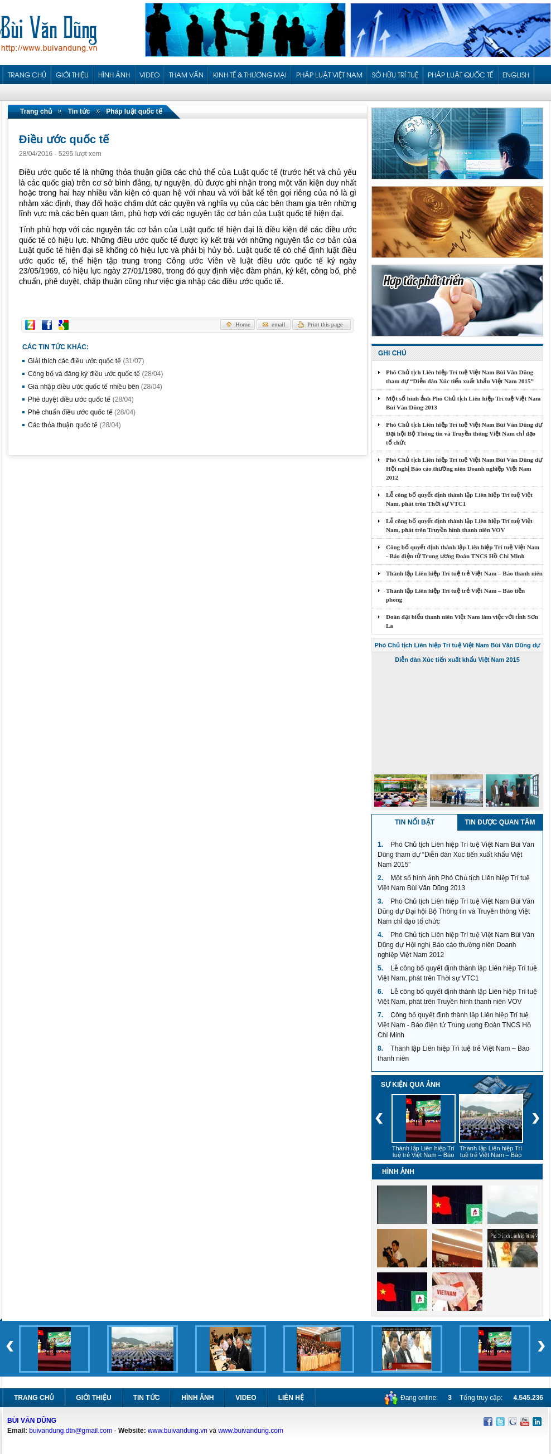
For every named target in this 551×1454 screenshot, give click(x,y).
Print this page (325, 324)
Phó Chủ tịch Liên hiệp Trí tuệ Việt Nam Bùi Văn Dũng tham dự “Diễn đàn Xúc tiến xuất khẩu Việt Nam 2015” (460, 376)
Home (242, 324)
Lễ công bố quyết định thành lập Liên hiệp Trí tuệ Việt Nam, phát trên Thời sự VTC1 (459, 499)
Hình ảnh (197, 1398)
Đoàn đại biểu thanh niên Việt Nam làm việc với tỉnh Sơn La (462, 621)
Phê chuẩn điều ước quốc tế (82, 412)
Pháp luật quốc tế (134, 111)
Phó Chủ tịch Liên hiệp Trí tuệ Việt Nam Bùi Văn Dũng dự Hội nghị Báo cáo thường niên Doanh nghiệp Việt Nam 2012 (464, 468)
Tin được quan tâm (500, 822)
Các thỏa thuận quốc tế (74, 425)
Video (245, 1398)
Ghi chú (392, 353)
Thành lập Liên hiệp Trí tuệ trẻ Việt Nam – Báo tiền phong (455, 595)
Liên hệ (291, 1398)
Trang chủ (36, 111)
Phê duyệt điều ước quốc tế (81, 399)
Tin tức (79, 111)
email (278, 324)
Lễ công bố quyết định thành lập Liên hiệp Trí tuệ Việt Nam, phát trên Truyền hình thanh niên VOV (459, 525)
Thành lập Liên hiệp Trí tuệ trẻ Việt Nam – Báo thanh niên (464, 573)
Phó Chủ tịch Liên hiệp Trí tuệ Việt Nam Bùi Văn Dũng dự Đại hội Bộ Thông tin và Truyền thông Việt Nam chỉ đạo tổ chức (464, 433)
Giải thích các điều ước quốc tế (86, 361)
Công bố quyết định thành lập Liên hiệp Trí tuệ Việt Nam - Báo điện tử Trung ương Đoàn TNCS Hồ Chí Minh (462, 551)
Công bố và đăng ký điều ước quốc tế (95, 374)
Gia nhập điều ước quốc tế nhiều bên (95, 387)
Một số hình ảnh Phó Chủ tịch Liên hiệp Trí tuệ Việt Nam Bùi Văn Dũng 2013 (463, 403)
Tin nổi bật (414, 822)
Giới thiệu (93, 1398)
